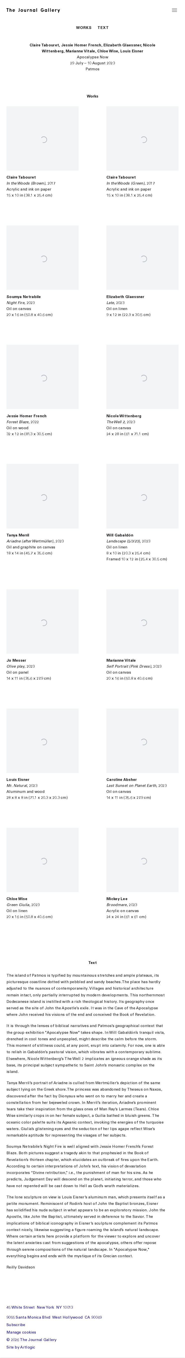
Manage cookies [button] (21, 1333)
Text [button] (103, 28)
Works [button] (84, 28)
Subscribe (15, 1325)
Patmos (93, 69)
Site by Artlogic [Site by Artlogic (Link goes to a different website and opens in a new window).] (20, 1348)
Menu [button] (175, 10)
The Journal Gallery (35, 10)
